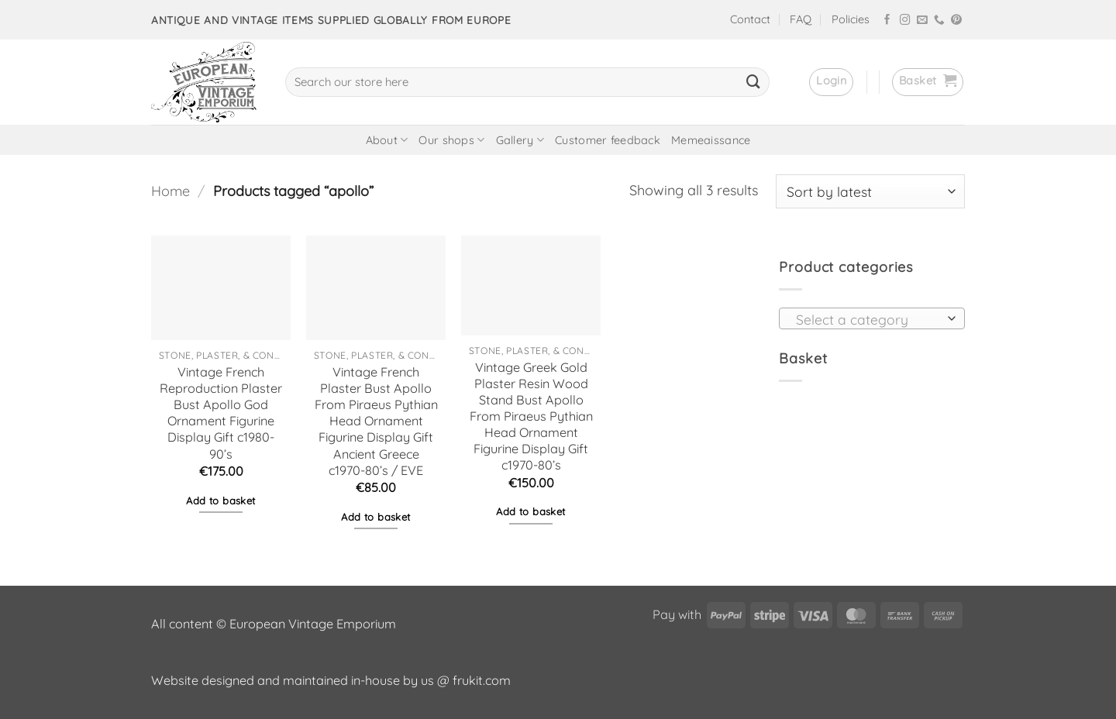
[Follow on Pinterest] (956, 20)
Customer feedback (607, 140)
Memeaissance (710, 140)
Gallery (520, 139)
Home (170, 191)
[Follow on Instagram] (905, 20)
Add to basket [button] (220, 500)
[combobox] (872, 318)
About (387, 139)
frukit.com (482, 680)
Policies (851, 19)
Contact (750, 19)
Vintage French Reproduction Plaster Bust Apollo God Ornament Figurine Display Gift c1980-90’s (221, 413)
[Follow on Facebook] (887, 20)
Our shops (451, 139)
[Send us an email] (922, 20)
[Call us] (939, 20)
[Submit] (753, 82)
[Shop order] (870, 191)
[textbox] (867, 319)
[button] (831, 82)
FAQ (800, 19)
